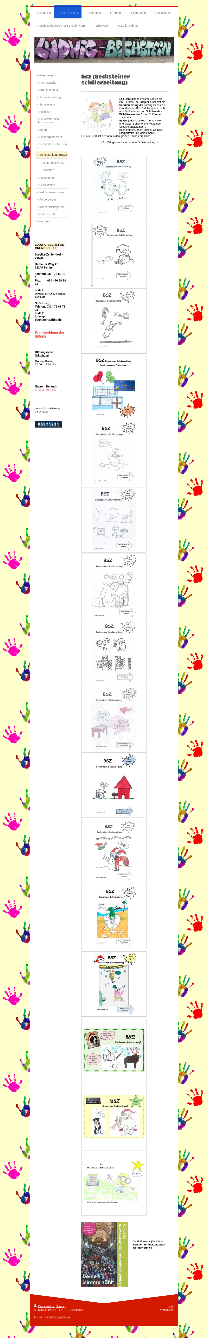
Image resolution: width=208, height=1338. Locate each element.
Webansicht (167, 1309)
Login (171, 1306)
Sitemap (61, 1306)
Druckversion (44, 1306)
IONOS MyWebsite (58, 1317)
